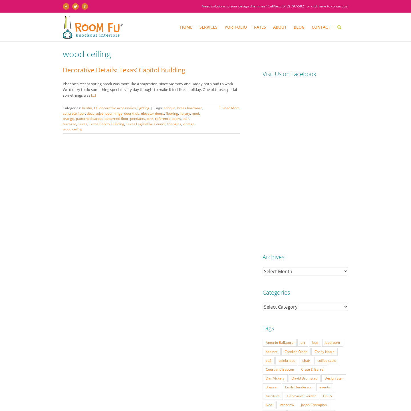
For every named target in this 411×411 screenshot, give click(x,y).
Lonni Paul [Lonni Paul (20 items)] (299, 252)
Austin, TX (90, 108)
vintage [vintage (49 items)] (323, 296)
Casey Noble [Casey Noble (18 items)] (325, 190)
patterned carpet (89, 118)
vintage (189, 124)
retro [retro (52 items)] (270, 279)
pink (150, 118)
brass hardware (189, 108)
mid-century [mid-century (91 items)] (308, 261)
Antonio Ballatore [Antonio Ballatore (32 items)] (279, 180)
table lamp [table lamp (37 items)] (310, 287)
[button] (339, 27)
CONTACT (274, 399)
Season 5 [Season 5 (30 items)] (288, 279)
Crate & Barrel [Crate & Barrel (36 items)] (312, 207)
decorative (95, 113)
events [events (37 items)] (324, 225)
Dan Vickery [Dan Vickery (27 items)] (275, 216)
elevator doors (152, 113)
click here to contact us (329, 6)
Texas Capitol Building (106, 124)
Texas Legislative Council (146, 124)
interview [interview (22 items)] (286, 243)
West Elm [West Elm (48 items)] (273, 305)
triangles (174, 124)
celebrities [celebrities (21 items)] (287, 198)
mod (195, 113)
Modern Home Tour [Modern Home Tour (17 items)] (281, 270)
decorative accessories (117, 108)
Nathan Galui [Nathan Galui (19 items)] (314, 270)
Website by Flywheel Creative (156, 403)
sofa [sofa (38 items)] (291, 287)
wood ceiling (72, 129)
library (185, 113)
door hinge (113, 113)
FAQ (200, 399)
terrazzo (69, 124)
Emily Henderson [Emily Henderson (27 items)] (298, 225)
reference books (168, 118)
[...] (93, 95)
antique (170, 108)
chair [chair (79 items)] (306, 198)
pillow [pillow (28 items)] (336, 270)
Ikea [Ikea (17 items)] (269, 243)
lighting (143, 108)
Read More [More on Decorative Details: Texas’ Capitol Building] (231, 108)
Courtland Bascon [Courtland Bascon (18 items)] (280, 207)
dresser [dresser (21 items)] (272, 225)
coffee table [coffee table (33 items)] (326, 198)
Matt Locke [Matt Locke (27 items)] (322, 252)
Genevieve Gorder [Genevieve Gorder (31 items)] (301, 234)
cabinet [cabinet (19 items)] (271, 190)
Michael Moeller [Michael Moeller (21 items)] (278, 261)
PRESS (189, 399)
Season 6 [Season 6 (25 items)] (310, 279)
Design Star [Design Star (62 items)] (334, 216)
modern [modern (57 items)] (331, 261)
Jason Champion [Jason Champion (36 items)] (314, 243)
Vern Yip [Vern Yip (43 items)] (303, 296)
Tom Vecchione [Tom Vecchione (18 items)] (278, 296)
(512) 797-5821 (294, 6)
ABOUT (211, 399)
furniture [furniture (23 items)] (273, 234)
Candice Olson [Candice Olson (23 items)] (296, 190)
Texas (82, 124)
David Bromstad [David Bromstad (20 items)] (304, 216)
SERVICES (91, 399)
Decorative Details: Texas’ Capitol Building (124, 69)
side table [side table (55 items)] (273, 287)
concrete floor (74, 113)
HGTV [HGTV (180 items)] (327, 234)
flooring (172, 113)
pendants (137, 118)
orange (68, 118)
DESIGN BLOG (254, 399)
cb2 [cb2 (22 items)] (268, 198)
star (186, 118)
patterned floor (116, 118)
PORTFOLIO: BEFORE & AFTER (122, 399)
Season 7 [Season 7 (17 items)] (331, 279)
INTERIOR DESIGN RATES (164, 399)
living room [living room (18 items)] (274, 252)
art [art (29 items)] (303, 180)
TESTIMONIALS (230, 399)
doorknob (131, 113)
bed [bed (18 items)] (315, 180)
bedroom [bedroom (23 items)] (332, 180)
